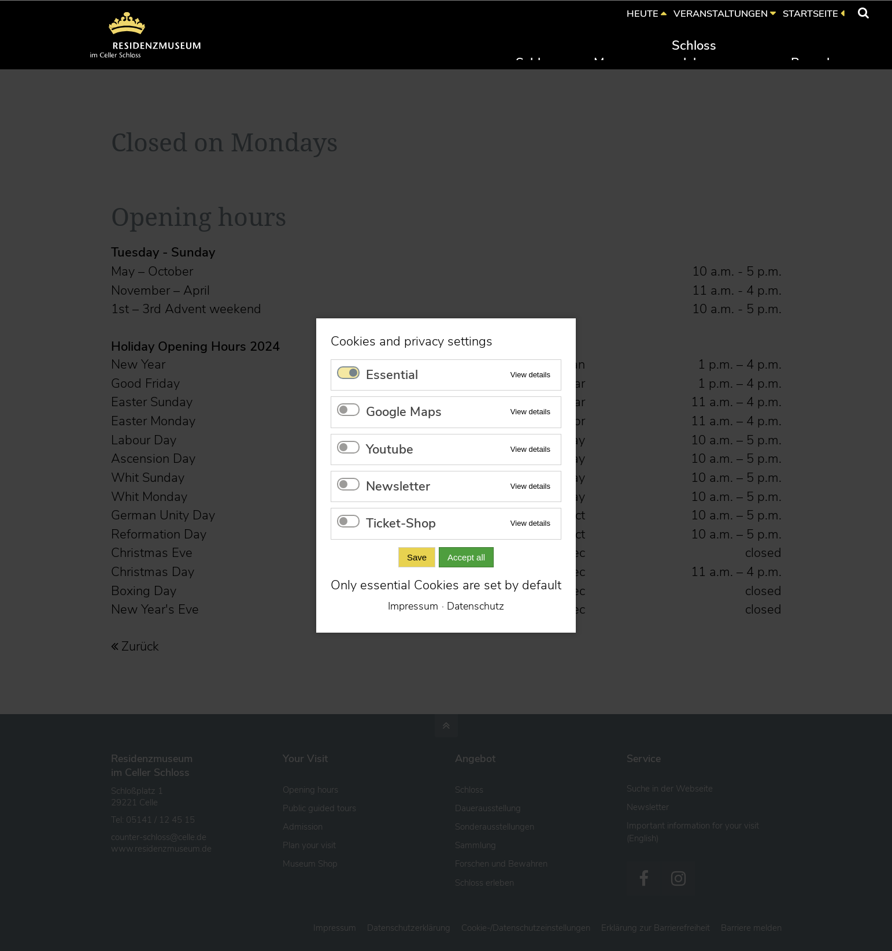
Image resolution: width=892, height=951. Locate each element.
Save (417, 557)
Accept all (466, 557)
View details (530, 374)
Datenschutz (475, 606)
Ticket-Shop (401, 523)
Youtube (389, 449)
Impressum (413, 606)
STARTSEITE (810, 13)
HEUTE (642, 13)
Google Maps (404, 412)
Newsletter (398, 486)
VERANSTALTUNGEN (720, 13)
